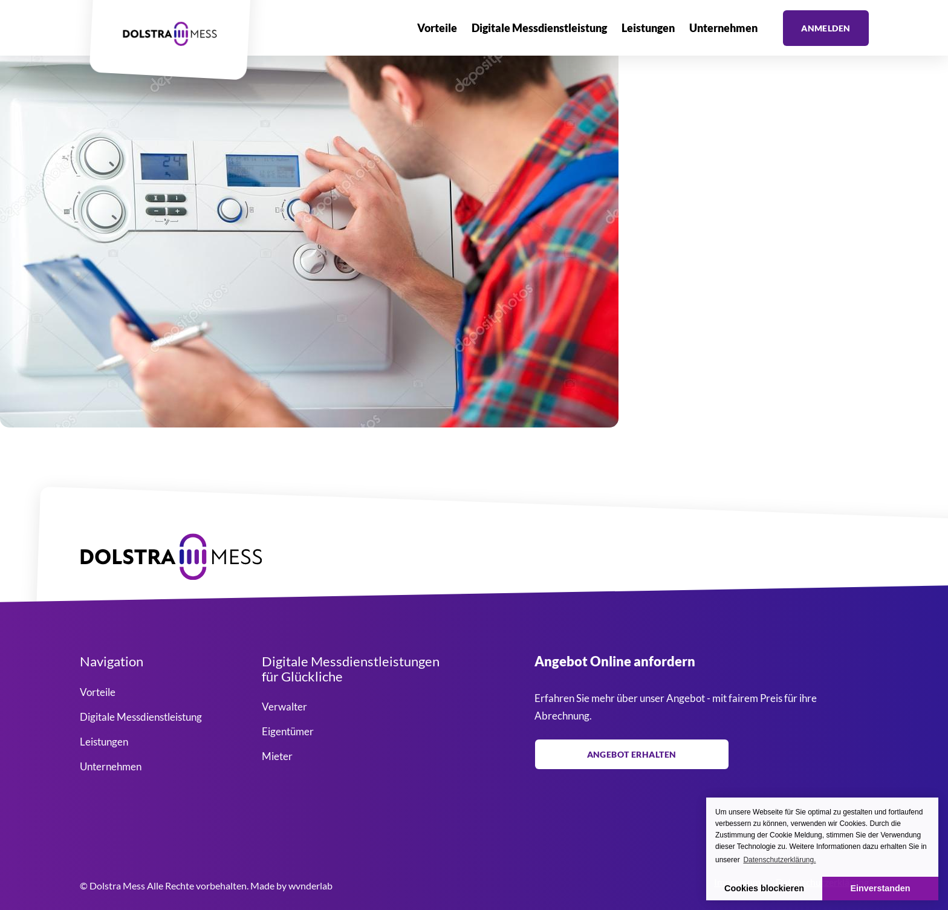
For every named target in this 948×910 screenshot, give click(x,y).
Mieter (277, 756)
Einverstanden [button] (880, 888)
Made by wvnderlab (291, 885)
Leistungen (648, 27)
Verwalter (284, 706)
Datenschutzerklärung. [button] (779, 860)
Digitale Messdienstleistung (539, 27)
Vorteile (437, 27)
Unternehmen (723, 27)
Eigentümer (288, 731)
